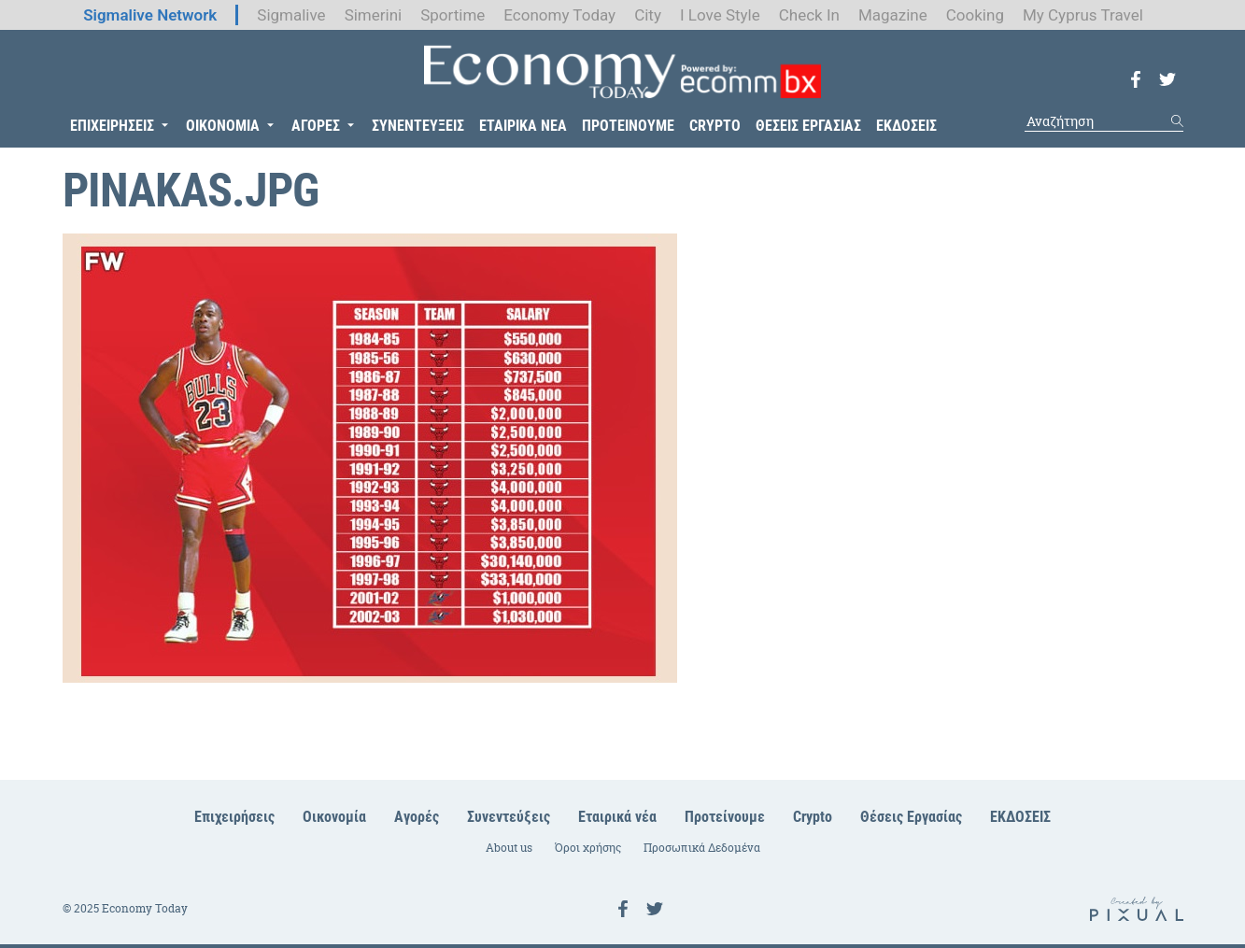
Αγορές (416, 817)
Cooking (975, 15)
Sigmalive (291, 15)
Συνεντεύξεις (508, 817)
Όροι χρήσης (588, 848)
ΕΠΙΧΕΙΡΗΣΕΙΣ (112, 125)
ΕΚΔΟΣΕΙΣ (906, 125)
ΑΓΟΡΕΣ (315, 125)
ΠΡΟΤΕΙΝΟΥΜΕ (628, 125)
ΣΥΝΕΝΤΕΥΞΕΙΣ (418, 125)
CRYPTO (715, 125)
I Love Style (720, 15)
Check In (809, 15)
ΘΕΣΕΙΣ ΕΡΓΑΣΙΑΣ (808, 125)
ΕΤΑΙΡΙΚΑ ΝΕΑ (523, 125)
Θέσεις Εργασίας (911, 817)
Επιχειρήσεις (234, 817)
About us (509, 848)
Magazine (892, 15)
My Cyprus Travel (1083, 15)
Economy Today (559, 15)
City (647, 15)
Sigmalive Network (150, 15)
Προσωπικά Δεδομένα (702, 848)
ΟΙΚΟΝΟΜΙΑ (223, 125)
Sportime (452, 15)
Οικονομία (334, 817)
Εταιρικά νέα (617, 817)
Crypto (812, 817)
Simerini (374, 15)
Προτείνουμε (725, 817)
